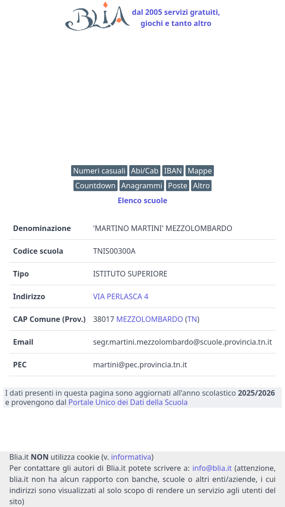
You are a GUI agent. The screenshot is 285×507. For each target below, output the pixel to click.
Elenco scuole (142, 200)
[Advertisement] (142, 100)
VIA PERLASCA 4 (120, 296)
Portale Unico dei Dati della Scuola (128, 402)
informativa (131, 457)
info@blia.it (212, 468)
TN (192, 319)
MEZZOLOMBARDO (149, 319)
